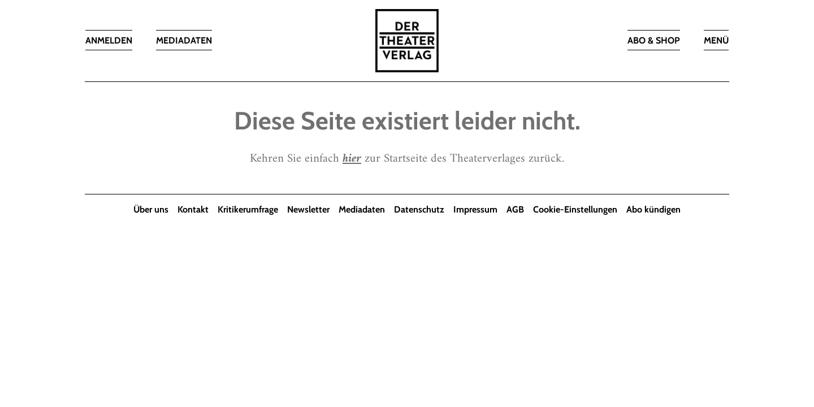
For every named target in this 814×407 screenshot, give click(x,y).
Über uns (150, 209)
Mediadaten (362, 209)
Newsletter (308, 209)
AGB (515, 209)
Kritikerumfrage (248, 209)
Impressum (475, 209)
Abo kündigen (653, 209)
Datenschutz (419, 209)
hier (352, 158)
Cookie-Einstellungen (575, 209)
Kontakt (193, 209)
